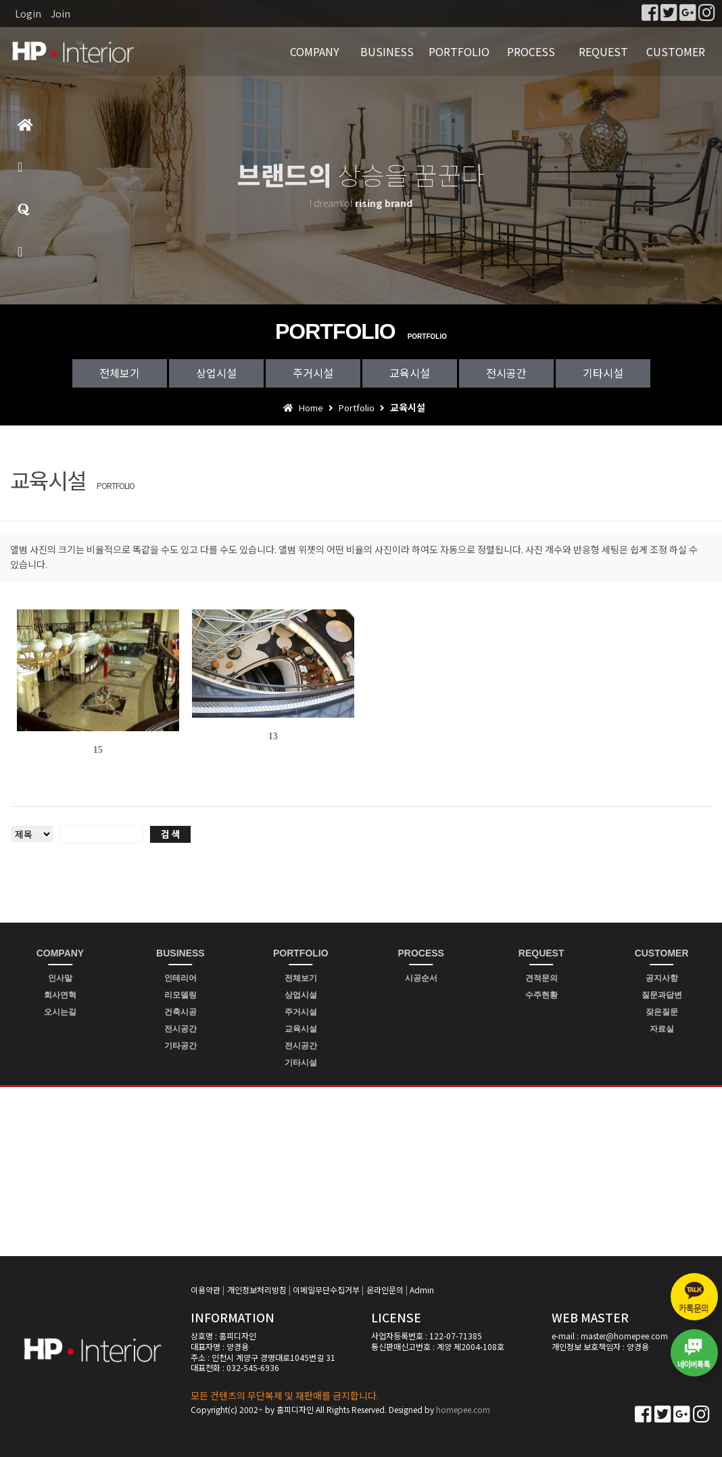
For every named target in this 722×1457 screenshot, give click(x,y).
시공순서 (421, 978)
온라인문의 (385, 1289)
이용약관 (205, 1289)
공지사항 (662, 978)
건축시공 (180, 1012)
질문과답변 (24, 215)
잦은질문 (662, 1012)
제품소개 (22, 172)
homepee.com (463, 1409)
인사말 (60, 978)
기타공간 (180, 1045)
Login (28, 13)
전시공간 (506, 373)
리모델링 (180, 995)
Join (60, 13)
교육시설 (409, 373)
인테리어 (180, 978)
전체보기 (119, 373)
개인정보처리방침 (257, 1289)
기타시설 (603, 373)
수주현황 (541, 995)
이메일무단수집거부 (326, 1289)
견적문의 (541, 978)
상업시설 (216, 373)
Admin (422, 1289)
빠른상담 (22, 257)
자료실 (662, 1029)
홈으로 (25, 130)
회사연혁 (60, 995)
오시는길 (60, 1012)
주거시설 (313, 373)
